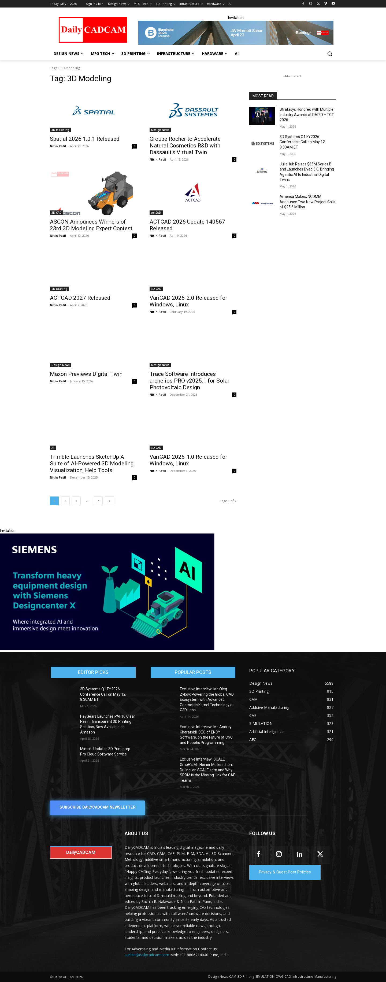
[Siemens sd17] (107, 649)
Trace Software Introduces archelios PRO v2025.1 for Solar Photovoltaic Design (189, 381)
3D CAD (56, 212)
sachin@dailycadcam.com (147, 955)
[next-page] (109, 500)
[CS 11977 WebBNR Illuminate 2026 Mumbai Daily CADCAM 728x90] (236, 33)
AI (52, 448)
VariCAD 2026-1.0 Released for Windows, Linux (188, 460)
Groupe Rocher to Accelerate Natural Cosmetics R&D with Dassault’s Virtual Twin (185, 145)
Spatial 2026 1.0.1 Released (85, 139)
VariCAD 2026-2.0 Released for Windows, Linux (188, 301)
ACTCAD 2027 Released (80, 298)
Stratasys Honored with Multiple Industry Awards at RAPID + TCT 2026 (307, 114)
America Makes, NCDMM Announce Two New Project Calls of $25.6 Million (307, 201)
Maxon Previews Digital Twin (86, 374)
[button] (329, 53)
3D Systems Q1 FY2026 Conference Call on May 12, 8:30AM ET (303, 142)
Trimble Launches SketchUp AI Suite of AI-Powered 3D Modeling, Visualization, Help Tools (92, 463)
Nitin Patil (58, 146)
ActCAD (156, 212)
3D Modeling (60, 130)
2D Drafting (59, 289)
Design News (160, 130)
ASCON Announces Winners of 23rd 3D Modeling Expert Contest (91, 225)
